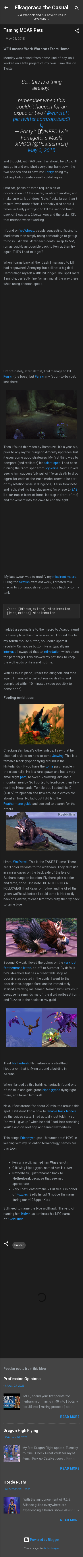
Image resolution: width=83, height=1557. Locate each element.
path (23, 777)
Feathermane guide (17, 804)
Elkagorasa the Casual (41, 7)
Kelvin (26, 1214)
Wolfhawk (20, 862)
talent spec (52, 463)
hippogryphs (51, 1090)
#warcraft (58, 113)
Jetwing (58, 756)
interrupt (10, 652)
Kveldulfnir (15, 1219)
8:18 (74, 489)
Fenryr (49, 172)
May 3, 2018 (41, 150)
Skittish (25, 582)
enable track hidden (61, 1111)
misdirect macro (64, 577)
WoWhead (26, 231)
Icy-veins (51, 468)
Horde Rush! (15, 1482)
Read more (69, 1417)
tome (49, 766)
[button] (76, 31)
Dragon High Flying (21, 1430)
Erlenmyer (27, 1138)
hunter (19, 1245)
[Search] (76, 9)
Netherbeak (20, 1063)
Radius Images (51, 1548)
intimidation (52, 652)
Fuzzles (22, 1194)
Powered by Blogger (41, 1540)
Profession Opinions (22, 1378)
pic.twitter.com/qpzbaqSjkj (41, 122)
